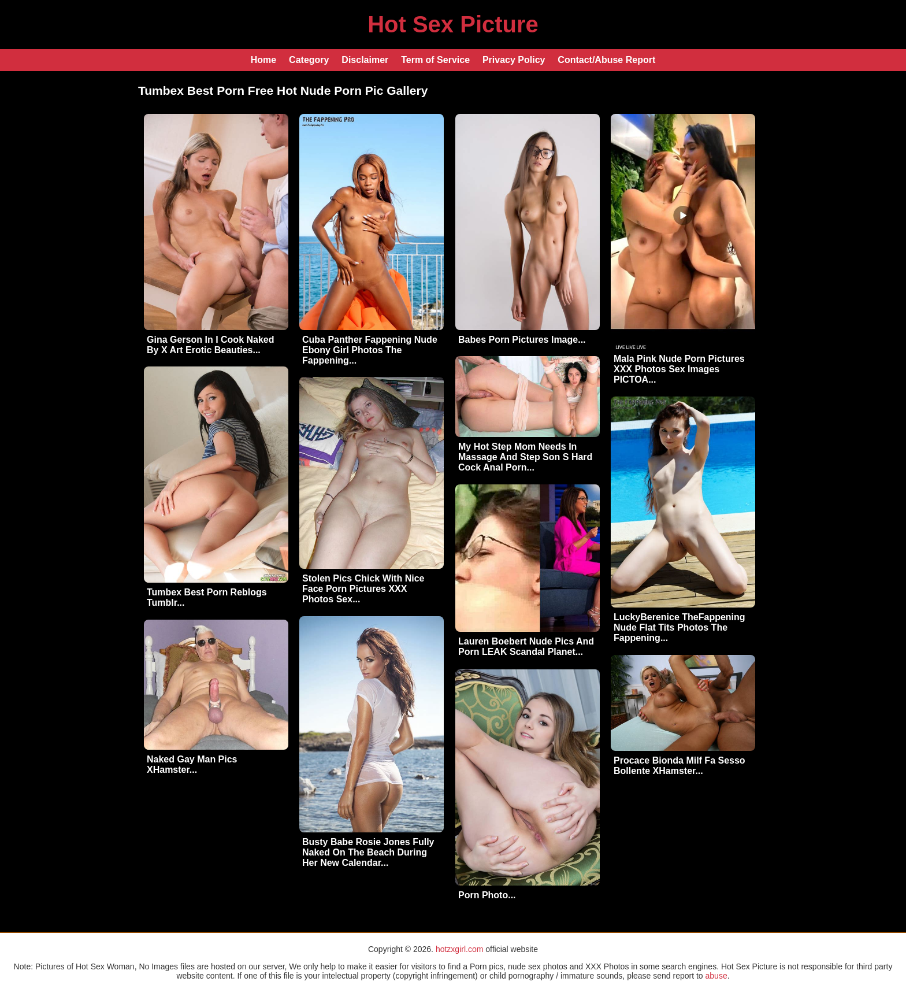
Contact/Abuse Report (606, 60)
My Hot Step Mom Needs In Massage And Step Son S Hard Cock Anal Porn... (525, 457)
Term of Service (435, 60)
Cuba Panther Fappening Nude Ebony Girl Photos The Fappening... (369, 350)
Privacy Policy (513, 60)
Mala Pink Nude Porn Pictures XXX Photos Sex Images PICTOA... (679, 369)
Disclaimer (364, 60)
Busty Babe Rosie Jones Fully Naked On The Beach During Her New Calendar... (368, 852)
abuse (716, 975)
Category (309, 60)
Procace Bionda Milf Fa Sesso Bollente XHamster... (679, 765)
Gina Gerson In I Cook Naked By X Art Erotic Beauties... (210, 345)
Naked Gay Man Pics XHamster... (192, 764)
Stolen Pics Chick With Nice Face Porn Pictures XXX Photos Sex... (363, 588)
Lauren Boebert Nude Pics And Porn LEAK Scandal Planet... (526, 646)
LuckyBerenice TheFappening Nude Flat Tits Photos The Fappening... (679, 627)
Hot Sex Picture (453, 24)
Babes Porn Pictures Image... (522, 340)
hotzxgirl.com (459, 949)
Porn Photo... (487, 895)
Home (263, 60)
